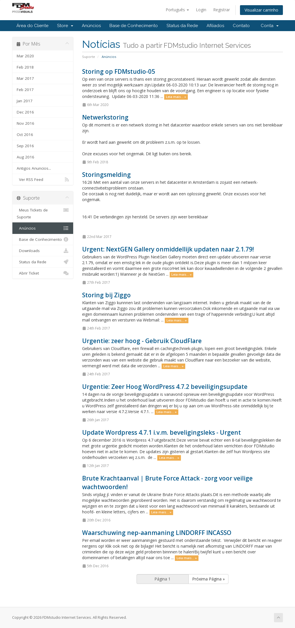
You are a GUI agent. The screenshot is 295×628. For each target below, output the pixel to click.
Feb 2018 (25, 67)
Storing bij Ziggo (106, 295)
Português (177, 9)
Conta (270, 25)
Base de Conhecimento (133, 25)
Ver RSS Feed (43, 179)
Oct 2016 (25, 134)
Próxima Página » (208, 579)
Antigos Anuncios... (34, 168)
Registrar (221, 9)
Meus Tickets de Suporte (43, 213)
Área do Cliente (32, 25)
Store (65, 25)
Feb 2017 (25, 89)
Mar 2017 (25, 78)
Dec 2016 (25, 112)
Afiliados (215, 25)
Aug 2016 (25, 157)
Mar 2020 (25, 55)
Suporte (88, 56)
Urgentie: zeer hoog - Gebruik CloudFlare (142, 341)
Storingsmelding (106, 175)
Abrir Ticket (43, 273)
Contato (241, 25)
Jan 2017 (25, 100)
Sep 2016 (25, 145)
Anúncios (91, 25)
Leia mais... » (176, 97)
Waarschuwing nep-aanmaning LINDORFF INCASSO (156, 533)
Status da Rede (182, 25)
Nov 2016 (25, 123)
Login (201, 9)
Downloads (43, 250)
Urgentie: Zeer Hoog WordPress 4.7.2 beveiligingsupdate (164, 387)
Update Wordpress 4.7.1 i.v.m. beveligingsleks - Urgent (161, 432)
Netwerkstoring (105, 117)
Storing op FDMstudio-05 (118, 71)
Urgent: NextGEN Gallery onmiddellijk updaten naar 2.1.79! (168, 249)
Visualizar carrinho (261, 10)
